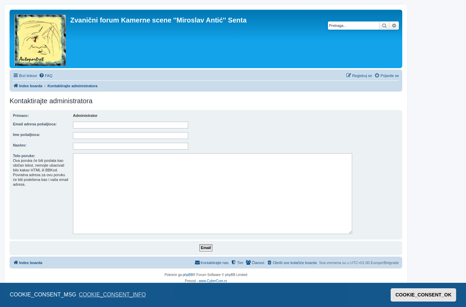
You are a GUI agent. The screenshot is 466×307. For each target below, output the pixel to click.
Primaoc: (21, 115)
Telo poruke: (24, 156)
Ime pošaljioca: (26, 135)
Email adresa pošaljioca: (35, 124)
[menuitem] (45, 76)
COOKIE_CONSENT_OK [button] (423, 294)
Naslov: (20, 145)
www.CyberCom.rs (213, 281)
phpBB (188, 275)
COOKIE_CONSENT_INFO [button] (112, 294)
